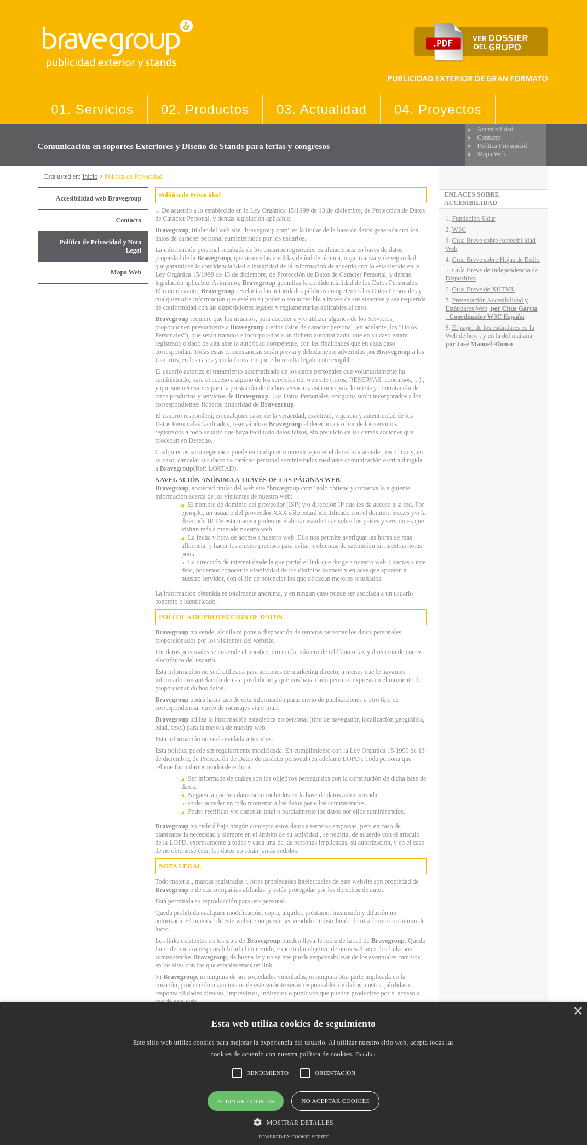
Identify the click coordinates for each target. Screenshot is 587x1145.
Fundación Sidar (474, 218)
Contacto (488, 137)
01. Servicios (92, 109)
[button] (293, 1122)
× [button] (577, 1011)
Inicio (89, 176)
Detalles (365, 1054)
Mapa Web (491, 154)
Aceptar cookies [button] (246, 1101)
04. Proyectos (438, 109)
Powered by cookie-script (293, 1137)
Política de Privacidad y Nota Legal (100, 246)
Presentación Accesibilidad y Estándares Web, (492, 308)
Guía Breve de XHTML (483, 289)
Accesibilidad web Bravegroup (98, 198)
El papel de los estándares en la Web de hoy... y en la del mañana (490, 336)
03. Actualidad (322, 109)
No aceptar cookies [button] (335, 1100)
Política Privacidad (502, 146)
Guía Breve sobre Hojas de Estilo (496, 260)
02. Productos (205, 109)
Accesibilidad (495, 129)
